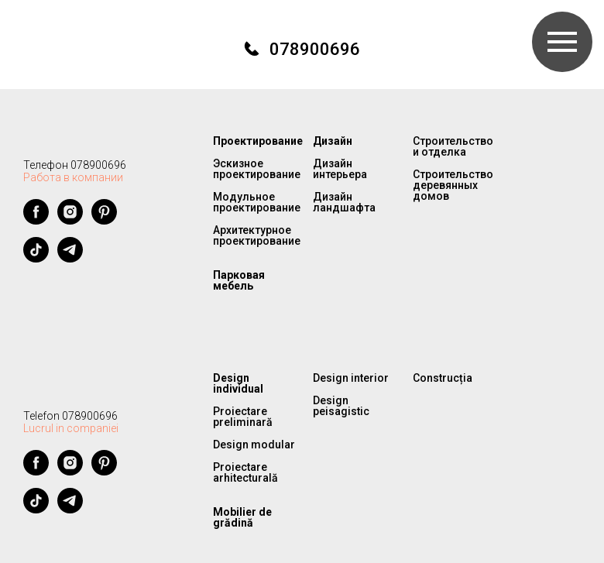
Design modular (254, 444)
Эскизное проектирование (256, 169)
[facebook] (36, 220)
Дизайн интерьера (340, 169)
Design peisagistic (341, 406)
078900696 (314, 49)
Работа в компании (73, 177)
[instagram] (70, 220)
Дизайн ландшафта (344, 202)
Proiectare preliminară (243, 416)
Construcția (442, 377)
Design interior (351, 377)
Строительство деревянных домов (453, 185)
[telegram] (70, 258)
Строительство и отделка (453, 146)
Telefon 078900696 (70, 416)
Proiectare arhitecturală (245, 472)
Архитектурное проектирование (256, 235)
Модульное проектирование (256, 202)
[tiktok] (36, 258)
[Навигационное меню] (562, 42)
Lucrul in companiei (70, 428)
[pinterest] (104, 220)
